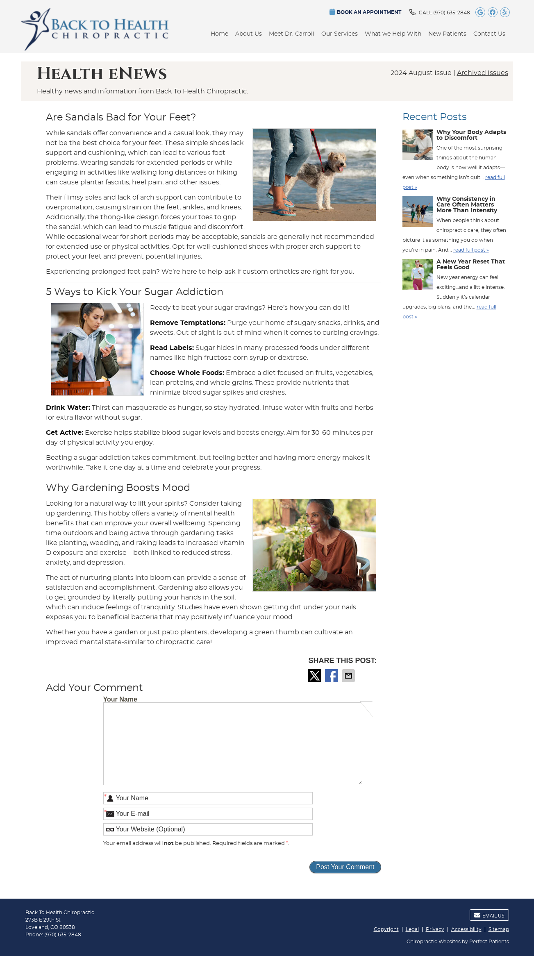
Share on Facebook (332, 675)
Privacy (435, 929)
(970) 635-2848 (451, 12)
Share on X (315, 675)
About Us (248, 34)
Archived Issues (482, 73)
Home (219, 34)
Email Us (489, 915)
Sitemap (499, 929)
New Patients (447, 34)
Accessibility (466, 929)
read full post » (471, 250)
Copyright (386, 929)
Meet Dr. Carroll (291, 34)
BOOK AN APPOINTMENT (365, 12)
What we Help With (393, 34)
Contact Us (489, 34)
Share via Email (349, 675)
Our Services (339, 34)
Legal (412, 929)
